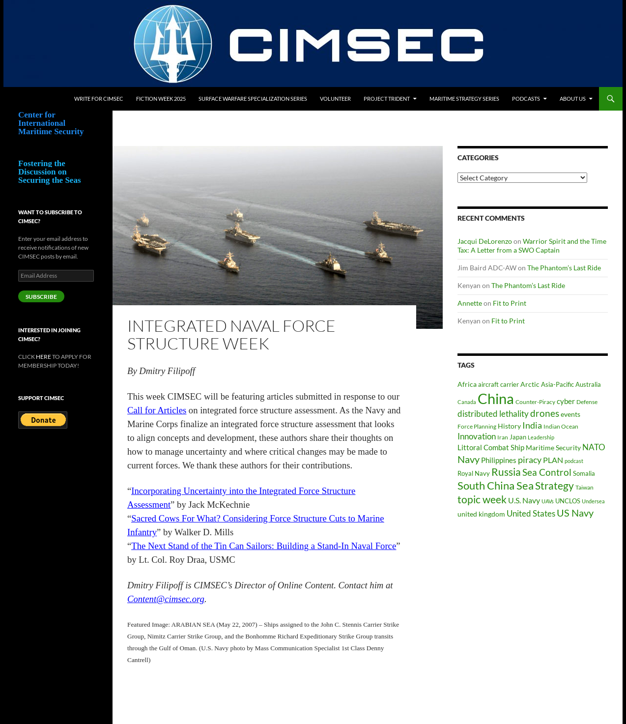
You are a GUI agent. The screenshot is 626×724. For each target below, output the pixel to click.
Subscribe (41, 296)
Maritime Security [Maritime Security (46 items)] (553, 447)
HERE (43, 356)
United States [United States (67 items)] (531, 514)
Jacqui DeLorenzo (484, 241)
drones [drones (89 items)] (544, 413)
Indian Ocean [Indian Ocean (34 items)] (560, 426)
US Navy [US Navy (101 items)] (575, 513)
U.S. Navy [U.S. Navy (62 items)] (524, 500)
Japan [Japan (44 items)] (518, 437)
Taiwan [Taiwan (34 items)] (584, 487)
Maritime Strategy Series (464, 98)
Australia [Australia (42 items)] (588, 384)
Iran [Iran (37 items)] (502, 437)
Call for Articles (156, 410)
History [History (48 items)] (509, 426)
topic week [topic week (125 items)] (482, 499)
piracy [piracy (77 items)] (529, 460)
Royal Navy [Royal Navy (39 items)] (473, 473)
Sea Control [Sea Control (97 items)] (546, 472)
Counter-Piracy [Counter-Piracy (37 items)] (535, 401)
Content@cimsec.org (165, 599)
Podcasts (526, 98)
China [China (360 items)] (496, 398)
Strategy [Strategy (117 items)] (554, 485)
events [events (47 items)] (570, 414)
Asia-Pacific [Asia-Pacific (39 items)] (557, 384)
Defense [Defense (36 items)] (587, 401)
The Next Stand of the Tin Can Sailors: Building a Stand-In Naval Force (263, 546)
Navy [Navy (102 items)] (468, 459)
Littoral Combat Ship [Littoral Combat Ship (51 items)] (490, 447)
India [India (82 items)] (532, 425)
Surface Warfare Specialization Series (253, 98)
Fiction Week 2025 (161, 98)
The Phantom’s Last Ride (564, 267)
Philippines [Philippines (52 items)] (498, 460)
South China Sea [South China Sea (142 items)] (495, 485)
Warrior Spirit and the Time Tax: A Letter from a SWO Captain (531, 245)
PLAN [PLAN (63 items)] (553, 459)
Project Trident (387, 98)
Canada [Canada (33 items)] (466, 402)
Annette (469, 303)
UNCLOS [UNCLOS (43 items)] (567, 501)
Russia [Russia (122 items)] (506, 471)
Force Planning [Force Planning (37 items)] (476, 426)
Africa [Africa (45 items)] (467, 384)
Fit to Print (509, 303)
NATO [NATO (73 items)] (593, 447)
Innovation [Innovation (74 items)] (476, 436)
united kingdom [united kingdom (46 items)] (481, 514)
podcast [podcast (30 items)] (574, 461)
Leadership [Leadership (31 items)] (541, 437)
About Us (573, 98)
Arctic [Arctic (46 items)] (530, 384)
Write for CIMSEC (98, 98)
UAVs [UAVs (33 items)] (547, 501)
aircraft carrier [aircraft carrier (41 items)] (498, 384)
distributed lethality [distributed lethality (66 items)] (493, 414)
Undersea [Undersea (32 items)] (593, 501)
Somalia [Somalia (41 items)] (584, 473)
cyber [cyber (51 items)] (566, 401)
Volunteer (335, 98)
